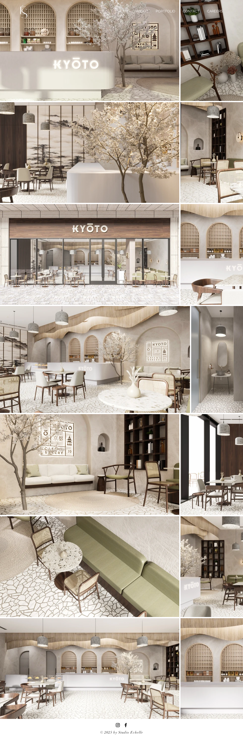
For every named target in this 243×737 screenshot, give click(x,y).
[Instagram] (118, 725)
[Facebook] (125, 725)
